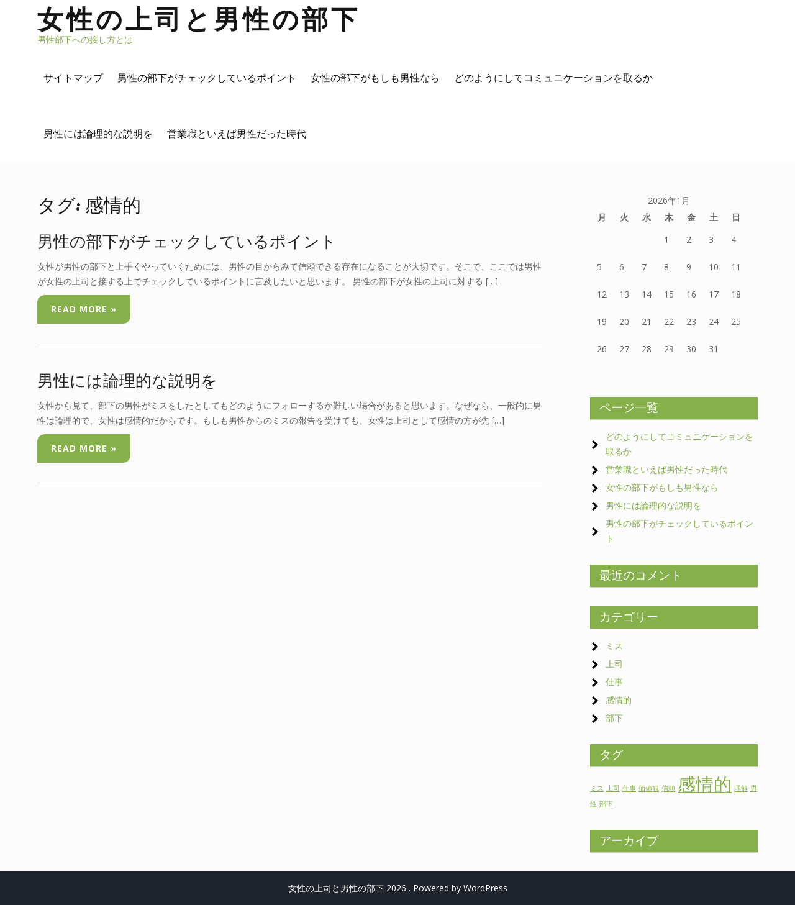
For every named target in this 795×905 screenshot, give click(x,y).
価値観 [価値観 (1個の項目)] (648, 788)
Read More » (84, 309)
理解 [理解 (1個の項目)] (741, 788)
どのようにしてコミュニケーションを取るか (553, 77)
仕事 (614, 682)
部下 (614, 718)
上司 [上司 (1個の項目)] (613, 788)
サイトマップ (73, 77)
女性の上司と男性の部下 (198, 18)
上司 (614, 664)
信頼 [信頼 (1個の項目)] (668, 788)
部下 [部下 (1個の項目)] (606, 803)
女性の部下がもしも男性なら (375, 77)
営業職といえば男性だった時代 (236, 133)
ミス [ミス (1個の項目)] (597, 788)
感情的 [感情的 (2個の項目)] (705, 783)
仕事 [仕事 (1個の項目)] (629, 788)
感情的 (619, 700)
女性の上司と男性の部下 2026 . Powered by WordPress (397, 888)
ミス (614, 646)
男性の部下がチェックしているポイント (206, 77)
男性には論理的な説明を (98, 133)
